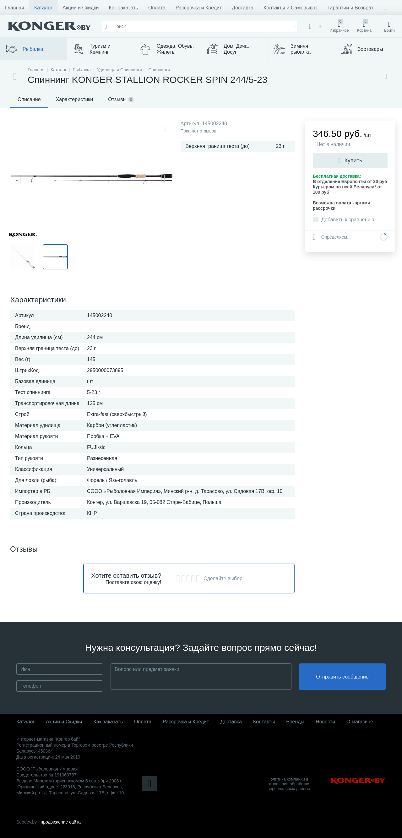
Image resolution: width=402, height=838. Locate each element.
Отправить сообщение (342, 676)
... (385, 7)
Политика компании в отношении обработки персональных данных (289, 784)
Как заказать (123, 7)
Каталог (43, 7)
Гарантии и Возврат (350, 7)
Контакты (264, 721)
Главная (14, 7)
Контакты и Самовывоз (290, 7)
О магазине (359, 721)
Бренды (295, 721)
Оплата (157, 7)
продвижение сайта (61, 821)
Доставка (242, 7)
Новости (325, 721)
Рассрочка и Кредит (199, 7)
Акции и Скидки (80, 7)
